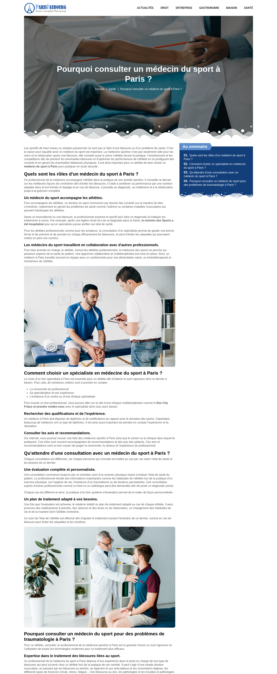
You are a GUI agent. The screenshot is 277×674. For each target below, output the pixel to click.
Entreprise (184, 8)
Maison (231, 8)
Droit (165, 8)
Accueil (99, 89)
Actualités (145, 8)
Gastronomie (209, 8)
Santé (248, 8)
